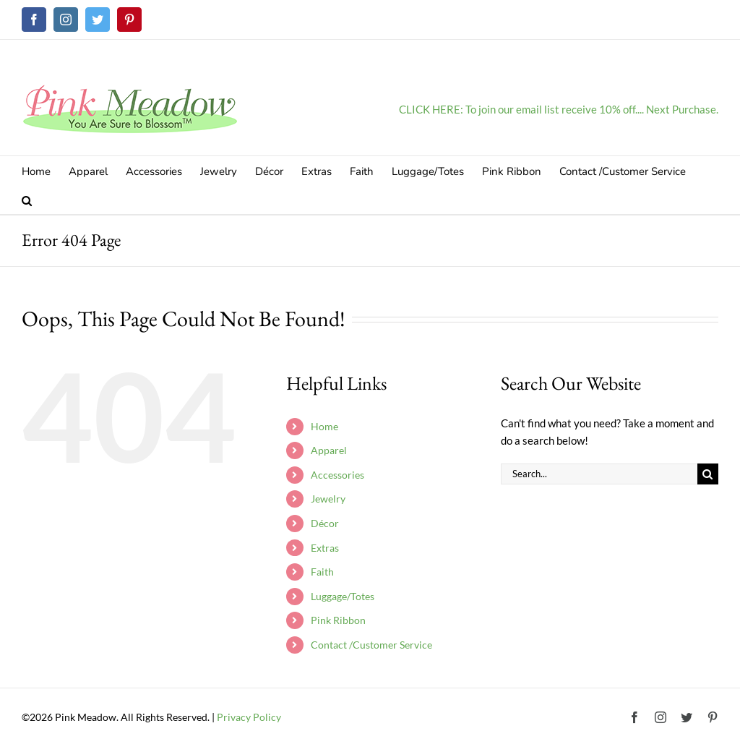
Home (324, 426)
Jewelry (328, 498)
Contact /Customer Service (371, 644)
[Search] (707, 473)
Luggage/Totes (342, 596)
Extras (325, 548)
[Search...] (599, 473)
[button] (27, 199)
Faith (322, 571)
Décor (325, 523)
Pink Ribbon (338, 620)
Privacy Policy (249, 717)
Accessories (337, 475)
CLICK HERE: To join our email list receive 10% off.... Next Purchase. (558, 109)
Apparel (329, 450)
